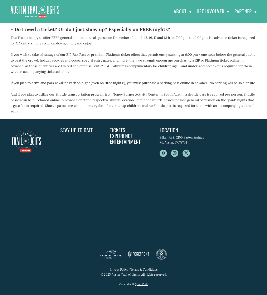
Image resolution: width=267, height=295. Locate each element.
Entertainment (125, 141)
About (183, 11)
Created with (133, 284)
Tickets (117, 130)
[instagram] (174, 153)
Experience (121, 136)
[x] (186, 153)
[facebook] (163, 153)
